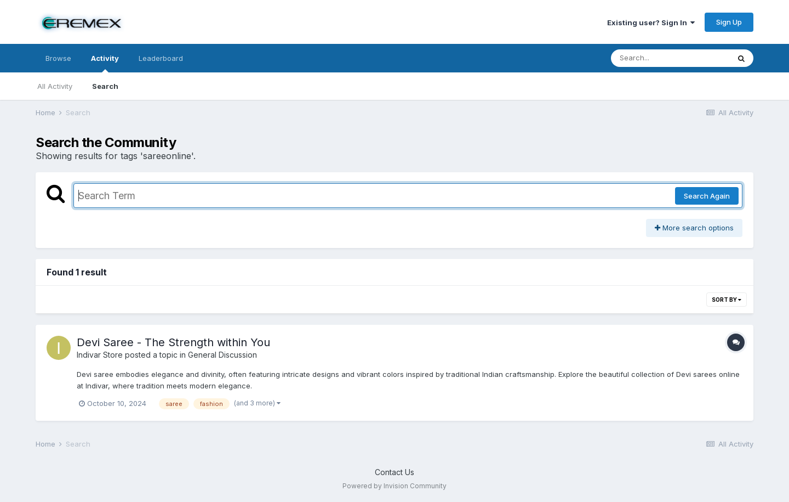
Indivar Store (100, 354)
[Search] (670, 58)
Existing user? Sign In (651, 22)
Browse (58, 58)
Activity (105, 63)
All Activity (54, 86)
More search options (694, 227)
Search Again (707, 195)
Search (105, 86)
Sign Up (729, 22)
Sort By (726, 299)
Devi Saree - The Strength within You (173, 342)
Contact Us (394, 472)
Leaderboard (161, 58)
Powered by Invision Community (394, 486)
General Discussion (222, 354)
